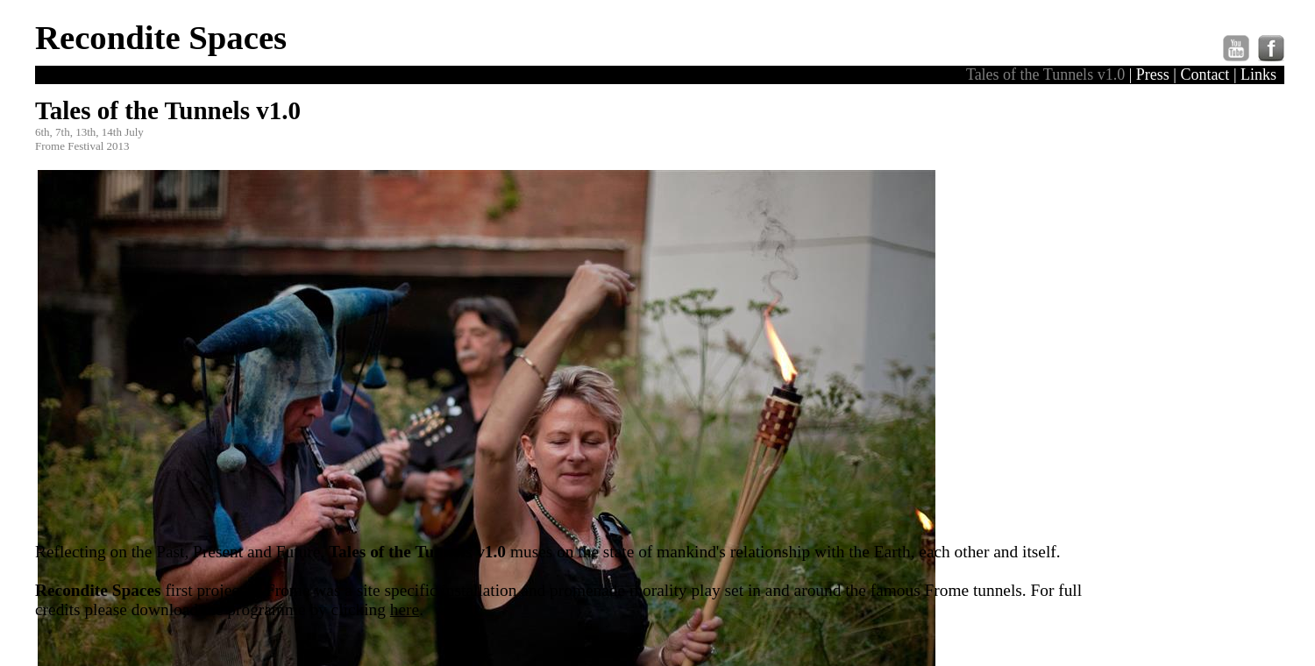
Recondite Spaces (161, 37)
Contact (1204, 74)
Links (1258, 74)
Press (1152, 74)
